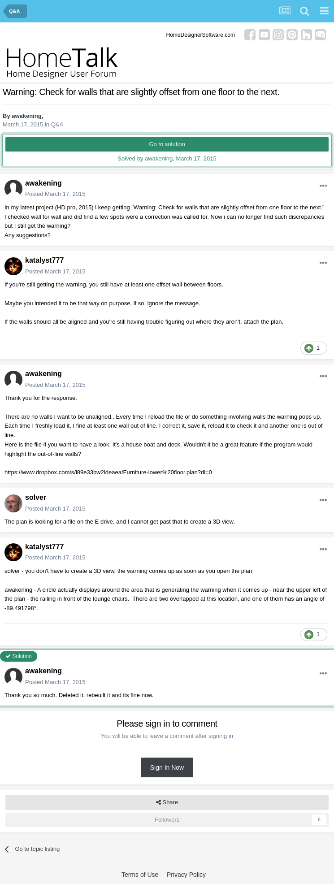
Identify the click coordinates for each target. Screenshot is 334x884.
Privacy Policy (186, 874)
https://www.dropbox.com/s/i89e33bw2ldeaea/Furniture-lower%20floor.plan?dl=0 (108, 472)
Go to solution (167, 144)
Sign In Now (167, 767)
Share (167, 802)
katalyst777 (44, 260)
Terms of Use (139, 874)
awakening (26, 116)
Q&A (57, 124)
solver (35, 497)
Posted (55, 194)
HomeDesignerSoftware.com (200, 35)
